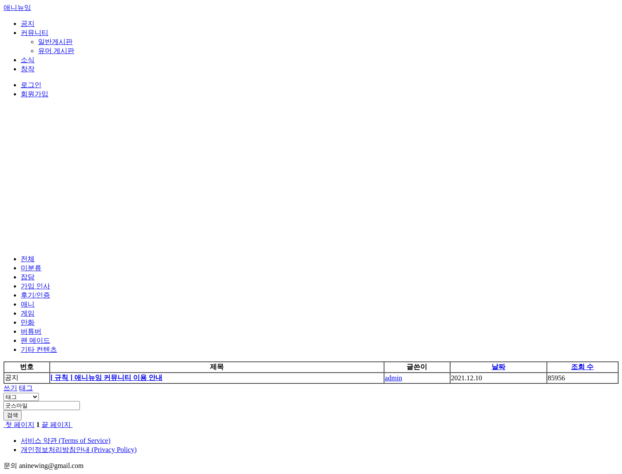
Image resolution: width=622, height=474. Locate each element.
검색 (12, 415)
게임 (28, 313)
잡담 (28, 277)
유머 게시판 (56, 50)
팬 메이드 (35, 340)
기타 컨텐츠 (39, 349)
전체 (28, 258)
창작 (28, 69)
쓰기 (10, 388)
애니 (28, 304)
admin (393, 378)
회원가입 (34, 94)
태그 (26, 388)
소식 (28, 59)
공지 (28, 23)
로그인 (31, 84)
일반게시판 (55, 41)
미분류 (31, 268)
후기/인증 (35, 295)
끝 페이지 (57, 424)
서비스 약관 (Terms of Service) (66, 440)
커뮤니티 (34, 32)
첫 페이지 (19, 424)
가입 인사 (35, 286)
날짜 (498, 366)
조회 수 (582, 366)
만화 (28, 322)
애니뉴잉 (17, 7)
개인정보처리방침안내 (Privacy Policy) (78, 449)
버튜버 (31, 331)
